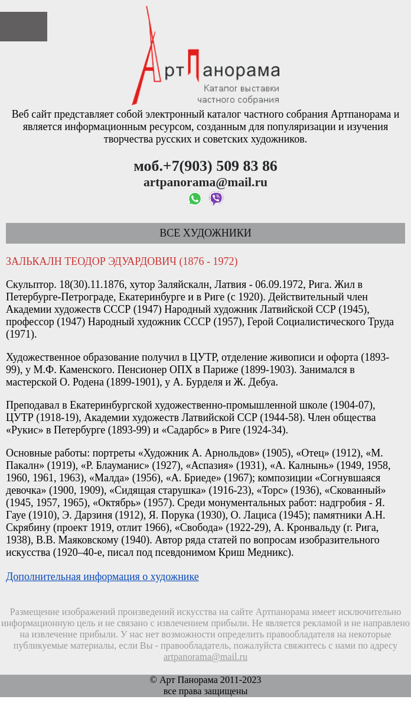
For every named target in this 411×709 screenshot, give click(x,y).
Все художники (205, 233)
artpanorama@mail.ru (205, 657)
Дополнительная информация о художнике (102, 576)
